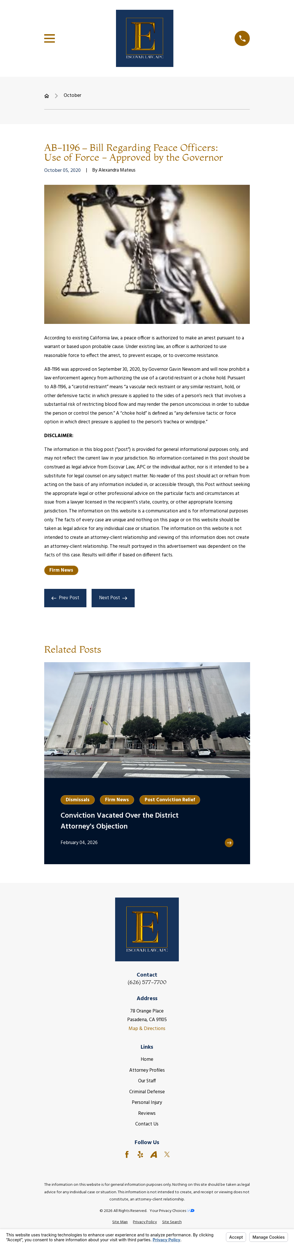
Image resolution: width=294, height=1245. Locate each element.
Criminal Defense (147, 1092)
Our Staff (147, 1081)
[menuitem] (120, 1222)
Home (147, 1059)
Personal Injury (147, 1102)
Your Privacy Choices (172, 1211)
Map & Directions (147, 1029)
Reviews (147, 1113)
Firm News (61, 570)
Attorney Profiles (147, 1070)
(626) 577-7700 (147, 982)
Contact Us (146, 1124)
